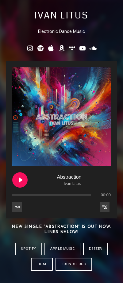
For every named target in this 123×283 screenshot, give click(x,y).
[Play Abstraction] (20, 180)
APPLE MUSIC (62, 249)
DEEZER (95, 249)
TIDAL (42, 264)
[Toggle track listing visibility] (105, 207)
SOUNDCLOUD (73, 264)
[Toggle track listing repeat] (17, 207)
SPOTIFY (28, 249)
